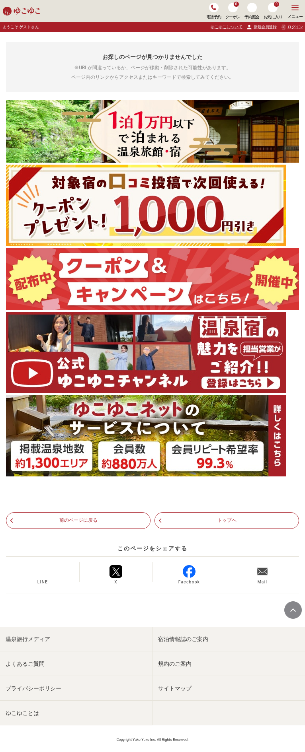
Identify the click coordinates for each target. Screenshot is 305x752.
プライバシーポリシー (33, 688)
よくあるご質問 (25, 664)
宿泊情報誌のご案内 (183, 639)
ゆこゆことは (22, 713)
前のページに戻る (78, 520)
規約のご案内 (175, 664)
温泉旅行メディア (28, 639)
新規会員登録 (261, 27)
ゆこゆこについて (226, 27)
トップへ (227, 520)
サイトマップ (175, 688)
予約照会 (252, 11)
